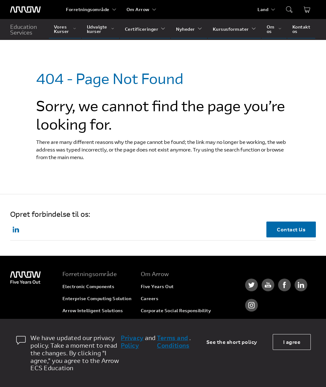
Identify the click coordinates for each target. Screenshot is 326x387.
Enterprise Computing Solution (97, 298)
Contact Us (291, 229)
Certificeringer (142, 29)
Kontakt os (301, 29)
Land (263, 9)
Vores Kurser (61, 29)
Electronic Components (88, 286)
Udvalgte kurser (97, 29)
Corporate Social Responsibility (176, 310)
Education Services (23, 29)
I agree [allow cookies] (292, 342)
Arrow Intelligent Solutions (92, 310)
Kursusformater (231, 29)
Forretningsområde (87, 9)
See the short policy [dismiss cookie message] (231, 342)
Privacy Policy (132, 341)
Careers (150, 298)
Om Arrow (138, 9)
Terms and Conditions (173, 341)
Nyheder (185, 29)
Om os (271, 29)
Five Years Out (157, 286)
